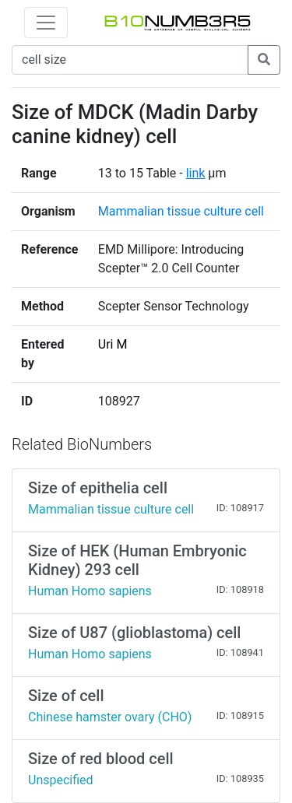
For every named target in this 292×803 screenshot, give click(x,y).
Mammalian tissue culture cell (181, 211)
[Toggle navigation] (46, 22)
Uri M (113, 344)
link (196, 173)
